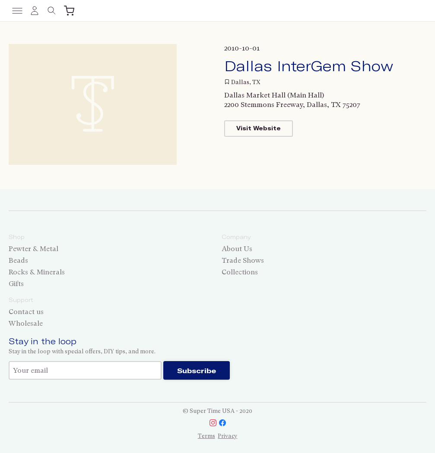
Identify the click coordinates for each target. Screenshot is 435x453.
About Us (237, 249)
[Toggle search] (51, 10)
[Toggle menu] (17, 10)
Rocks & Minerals (37, 272)
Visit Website (258, 128)
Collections (240, 272)
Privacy (227, 436)
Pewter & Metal (33, 249)
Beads (18, 260)
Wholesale (26, 323)
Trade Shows (243, 260)
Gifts (16, 284)
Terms (206, 436)
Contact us (26, 312)
